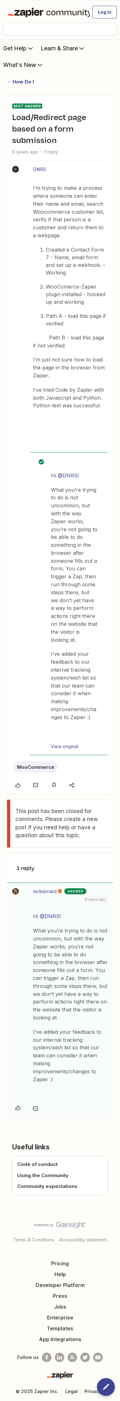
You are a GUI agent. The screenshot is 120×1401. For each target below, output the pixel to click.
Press (60, 1296)
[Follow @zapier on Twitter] (85, 1357)
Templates (60, 1328)
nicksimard (45, 891)
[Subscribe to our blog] (72, 1357)
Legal (71, 1391)
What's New (23, 64)
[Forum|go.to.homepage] (46, 12)
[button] (104, 12)
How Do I (23, 82)
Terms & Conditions (33, 1239)
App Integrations (60, 1339)
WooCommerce (35, 767)
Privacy (92, 1391)
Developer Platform (60, 1285)
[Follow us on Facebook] (47, 1357)
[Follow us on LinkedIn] (59, 1357)
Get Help (18, 48)
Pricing (60, 1263)
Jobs (60, 1307)
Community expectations (47, 1186)
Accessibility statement (83, 1239)
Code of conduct (37, 1164)
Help (60, 1274)
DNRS (39, 169)
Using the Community (42, 1175)
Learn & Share (63, 48)
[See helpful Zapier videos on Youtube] (98, 1357)
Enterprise (60, 1317)
